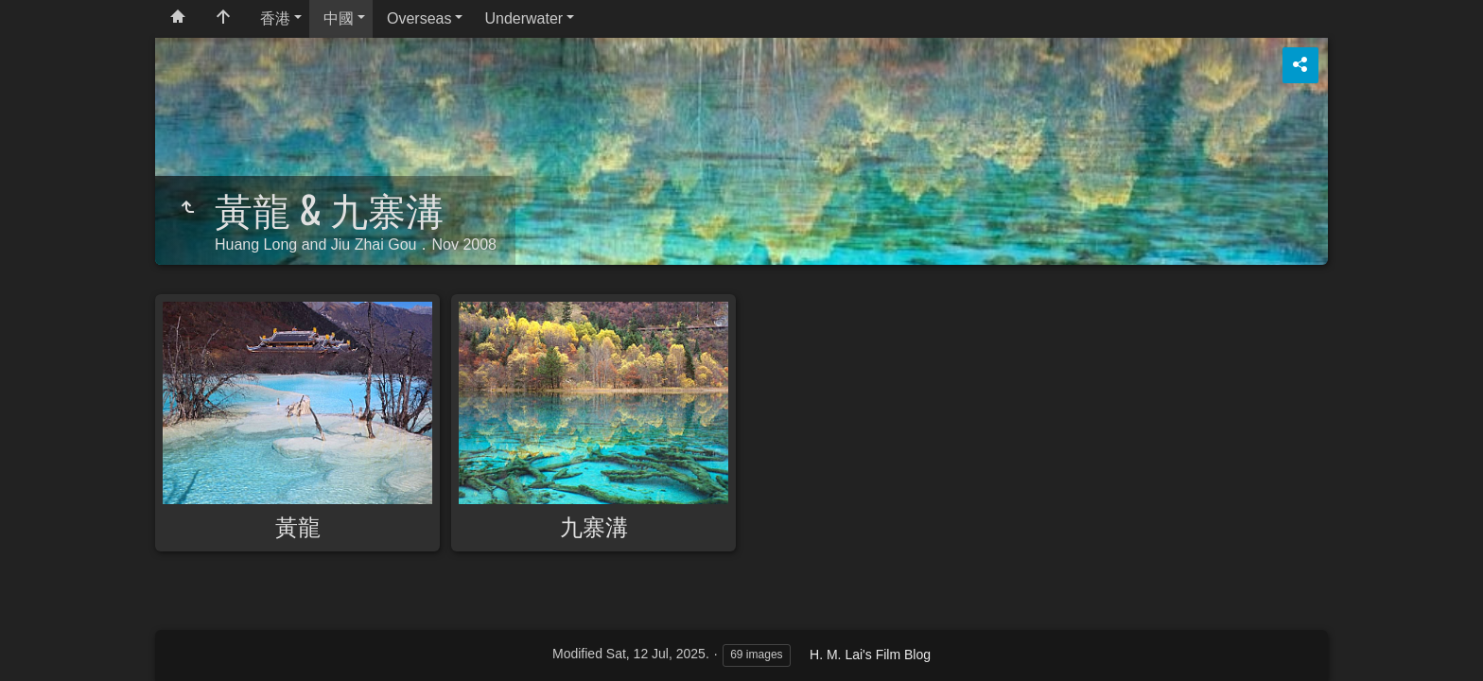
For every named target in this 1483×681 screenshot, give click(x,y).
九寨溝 (594, 525)
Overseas (419, 18)
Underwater (523, 18)
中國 (338, 18)
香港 (275, 18)
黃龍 (298, 525)
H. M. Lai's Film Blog (870, 654)
